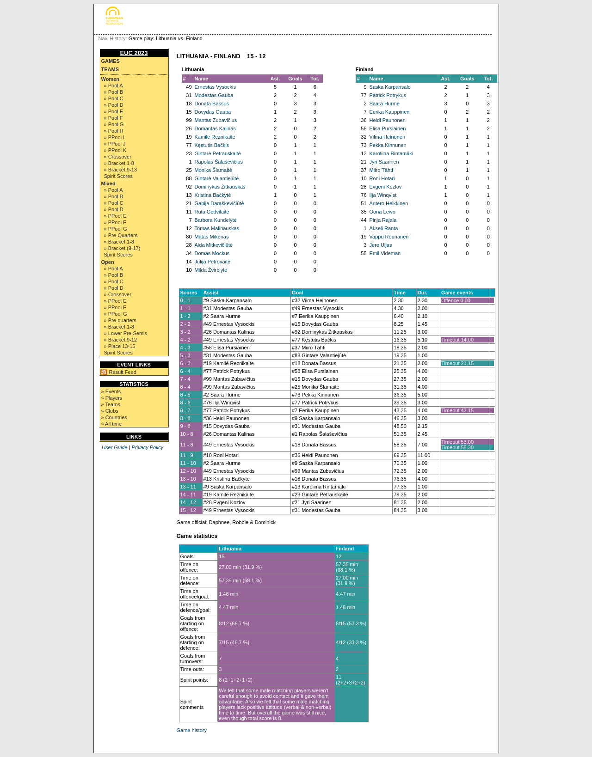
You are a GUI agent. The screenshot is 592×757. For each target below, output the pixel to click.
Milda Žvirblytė (211, 270)
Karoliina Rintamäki (391, 153)
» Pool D (113, 105)
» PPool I (114, 137)
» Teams (110, 404)
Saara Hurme (385, 103)
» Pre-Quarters (121, 235)
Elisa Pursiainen (388, 128)
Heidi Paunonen (388, 120)
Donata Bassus (212, 103)
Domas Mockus (212, 253)
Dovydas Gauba (213, 112)
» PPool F (115, 222)
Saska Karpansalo (390, 87)
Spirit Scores (118, 176)
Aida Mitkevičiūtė (214, 245)
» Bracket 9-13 (120, 169)
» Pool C (113, 98)
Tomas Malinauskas (217, 228)
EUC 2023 (134, 52)
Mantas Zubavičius (216, 120)
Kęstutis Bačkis (212, 145)
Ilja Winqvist (383, 195)
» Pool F (113, 118)
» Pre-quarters (120, 320)
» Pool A (113, 85)
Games (110, 61)
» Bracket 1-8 (119, 163)
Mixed (108, 183)
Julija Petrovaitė (213, 261)
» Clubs (109, 411)
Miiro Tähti (381, 170)
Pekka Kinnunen (388, 145)
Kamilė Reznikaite (215, 137)
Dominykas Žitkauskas (220, 186)
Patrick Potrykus (388, 95)
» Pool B (113, 92)
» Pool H (113, 131)
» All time (111, 424)
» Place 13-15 (120, 346)
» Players (112, 398)
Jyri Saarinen (384, 162)
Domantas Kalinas (215, 128)
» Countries (114, 417)
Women (110, 79)
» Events (111, 391)
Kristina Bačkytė (213, 195)
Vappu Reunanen (389, 236)
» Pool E (113, 111)
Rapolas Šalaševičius (219, 162)
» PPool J (115, 144)
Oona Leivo (382, 211)
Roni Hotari (382, 178)
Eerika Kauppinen (390, 112)
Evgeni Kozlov (386, 186)
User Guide (115, 447)
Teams (110, 69)
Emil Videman (385, 253)
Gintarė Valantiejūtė (217, 178)
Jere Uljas (381, 245)
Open (107, 262)
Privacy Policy (147, 447)
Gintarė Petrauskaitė (218, 153)
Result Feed (122, 372)
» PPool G (115, 229)
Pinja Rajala (383, 220)
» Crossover (117, 156)
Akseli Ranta (384, 228)
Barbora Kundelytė (216, 220)
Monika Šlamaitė (213, 170)
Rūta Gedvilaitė (212, 211)
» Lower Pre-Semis (126, 333)
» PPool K (115, 150)
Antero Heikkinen (389, 203)
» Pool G (114, 124)
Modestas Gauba (214, 95)
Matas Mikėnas (212, 236)
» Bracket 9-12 (120, 339)
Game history (192, 730)
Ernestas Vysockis (215, 87)
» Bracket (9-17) (122, 248)
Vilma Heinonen (387, 137)
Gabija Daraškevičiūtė (219, 203)
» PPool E (115, 216)
